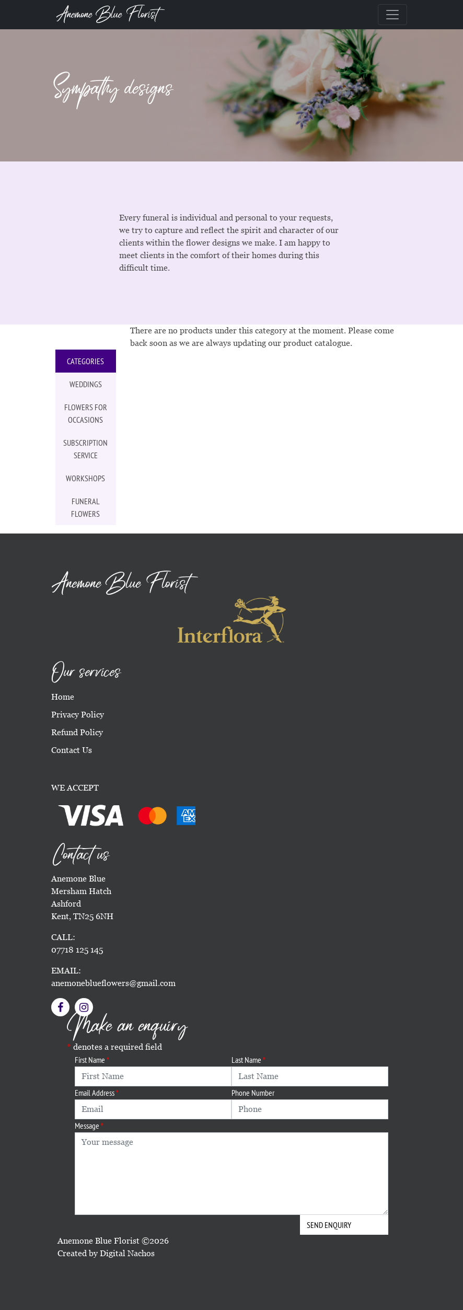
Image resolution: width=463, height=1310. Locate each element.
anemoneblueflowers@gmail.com (113, 983)
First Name (92, 1059)
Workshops (85, 478)
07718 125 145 (77, 950)
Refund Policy (77, 732)
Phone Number (253, 1092)
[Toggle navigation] (392, 14)
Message (89, 1125)
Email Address (97, 1092)
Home (62, 697)
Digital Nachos (127, 1253)
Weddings (86, 384)
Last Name (248, 1059)
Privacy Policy (77, 715)
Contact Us (71, 750)
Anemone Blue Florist (107, 14)
